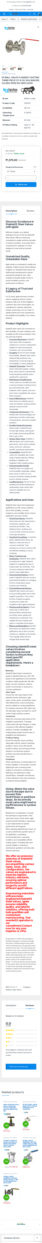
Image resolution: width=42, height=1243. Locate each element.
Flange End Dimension (14, 167)
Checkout (30, 9)
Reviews (30, 211)
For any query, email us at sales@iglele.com (21, 2)
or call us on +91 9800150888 (21, 5)
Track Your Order (20, 9)
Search (29, 14)
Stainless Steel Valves (29, 19)
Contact (11, 9)
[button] (38, 27)
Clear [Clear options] (34, 167)
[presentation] (39, 1224)
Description (11, 211)
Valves (12, 19)
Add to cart (22, 184)
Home (4, 19)
